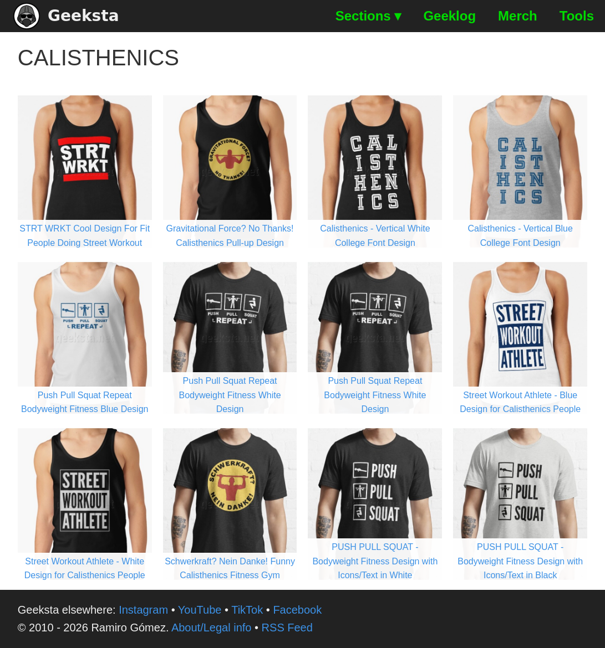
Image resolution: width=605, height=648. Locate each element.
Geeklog (449, 15)
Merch (517, 15)
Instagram (143, 610)
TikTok (247, 610)
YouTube (200, 610)
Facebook (297, 610)
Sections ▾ (368, 15)
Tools (577, 15)
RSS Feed (287, 627)
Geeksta (66, 16)
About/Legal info (211, 627)
